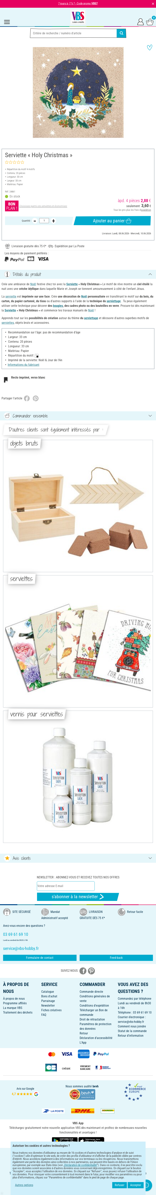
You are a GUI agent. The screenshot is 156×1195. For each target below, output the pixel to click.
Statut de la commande (132, 1031)
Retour (84, 1033)
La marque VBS (12, 1008)
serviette (10, 296)
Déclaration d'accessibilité (96, 1038)
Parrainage (48, 1001)
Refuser (119, 1185)
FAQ (43, 1015)
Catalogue (47, 991)
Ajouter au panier (112, 220)
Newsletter (48, 1005)
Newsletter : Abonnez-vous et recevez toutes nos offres (78, 877)
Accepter (135, 1185)
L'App (83, 1042)
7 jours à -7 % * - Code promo (78, 3)
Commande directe (91, 991)
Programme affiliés (15, 1003)
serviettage (114, 301)
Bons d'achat (49, 996)
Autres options (24, 1185)
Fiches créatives (51, 1010)
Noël (33, 284)
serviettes (8, 323)
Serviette (72, 284)
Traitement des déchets (17, 1012)
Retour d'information (130, 1035)
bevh (96, 1086)
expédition (146, 209)
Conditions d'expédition (94, 1005)
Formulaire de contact (39, 958)
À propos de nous (14, 998)
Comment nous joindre (132, 1026)
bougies (58, 306)
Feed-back (116, 958)
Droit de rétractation (92, 1019)
